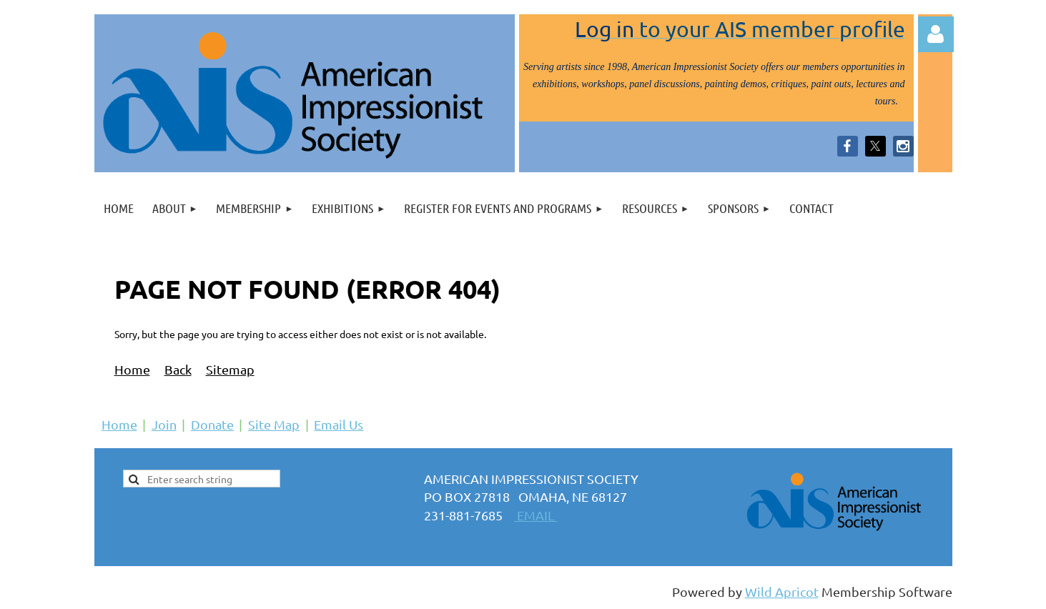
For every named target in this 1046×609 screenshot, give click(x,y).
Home (132, 369)
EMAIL (535, 515)
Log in (936, 34)
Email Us (338, 424)
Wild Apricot (782, 591)
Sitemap (230, 369)
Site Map (274, 424)
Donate (212, 424)
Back (178, 369)
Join (164, 424)
